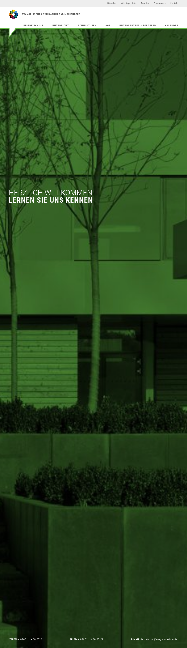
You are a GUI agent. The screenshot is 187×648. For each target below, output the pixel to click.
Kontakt (174, 3)
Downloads (160, 3)
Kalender (171, 25)
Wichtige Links (129, 3)
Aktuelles (112, 3)
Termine (145, 3)
